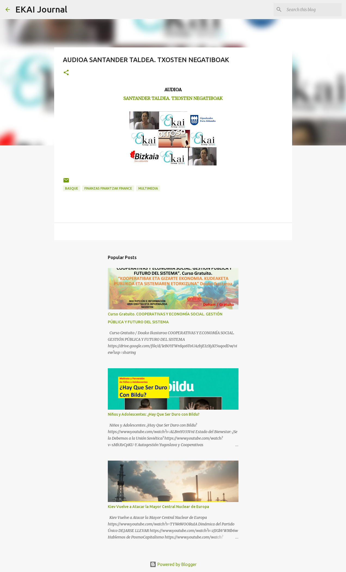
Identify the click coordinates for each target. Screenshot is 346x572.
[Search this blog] (313, 9)
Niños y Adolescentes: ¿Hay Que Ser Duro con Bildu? (154, 414)
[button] (66, 73)
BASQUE (71, 188)
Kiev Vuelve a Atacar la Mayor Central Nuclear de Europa (158, 506)
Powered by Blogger (173, 564)
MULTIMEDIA (148, 188)
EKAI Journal (41, 9)
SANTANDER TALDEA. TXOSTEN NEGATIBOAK (173, 98)
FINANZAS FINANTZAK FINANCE (108, 188)
